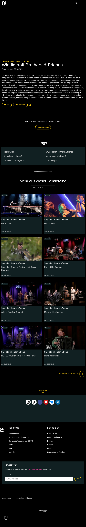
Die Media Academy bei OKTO (21, 441)
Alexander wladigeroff (56, 156)
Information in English (56, 452)
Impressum (6, 498)
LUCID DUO (6, 223)
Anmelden (43, 127)
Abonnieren (20, 105)
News (11, 445)
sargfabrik (9, 152)
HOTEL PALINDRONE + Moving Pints (18, 356)
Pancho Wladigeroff (13, 156)
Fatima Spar (52, 160)
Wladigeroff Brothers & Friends (60, 152)
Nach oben (43, 392)
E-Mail (8, 475)
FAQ (49, 448)
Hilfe (10, 448)
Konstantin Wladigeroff (14, 160)
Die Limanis (49, 223)
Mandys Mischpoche (53, 312)
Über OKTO (52, 434)
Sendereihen (14, 434)
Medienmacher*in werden (19, 437)
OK (78, 479)
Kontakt (50, 441)
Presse (50, 445)
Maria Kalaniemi (51, 356)
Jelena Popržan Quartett (12, 312)
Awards (12, 452)
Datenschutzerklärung (23, 498)
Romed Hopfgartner (53, 267)
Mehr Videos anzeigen (72, 374)
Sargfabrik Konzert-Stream (15, 61)
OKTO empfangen (54, 437)
